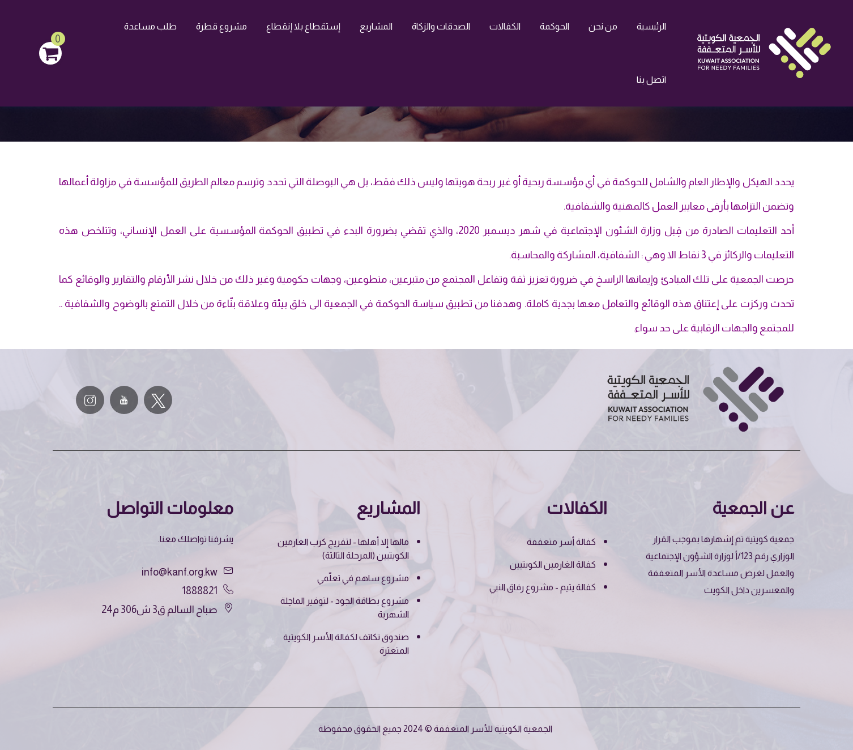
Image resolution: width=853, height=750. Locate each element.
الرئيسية (651, 26)
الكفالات (505, 26)
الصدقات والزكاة (441, 26)
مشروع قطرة (221, 26)
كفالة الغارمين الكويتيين (553, 564)
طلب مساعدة (150, 26)
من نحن (602, 26)
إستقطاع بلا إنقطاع (303, 26)
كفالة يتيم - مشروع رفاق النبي (542, 587)
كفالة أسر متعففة (561, 542)
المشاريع (376, 26)
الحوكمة (554, 26)
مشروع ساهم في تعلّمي (363, 578)
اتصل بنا (651, 79)
